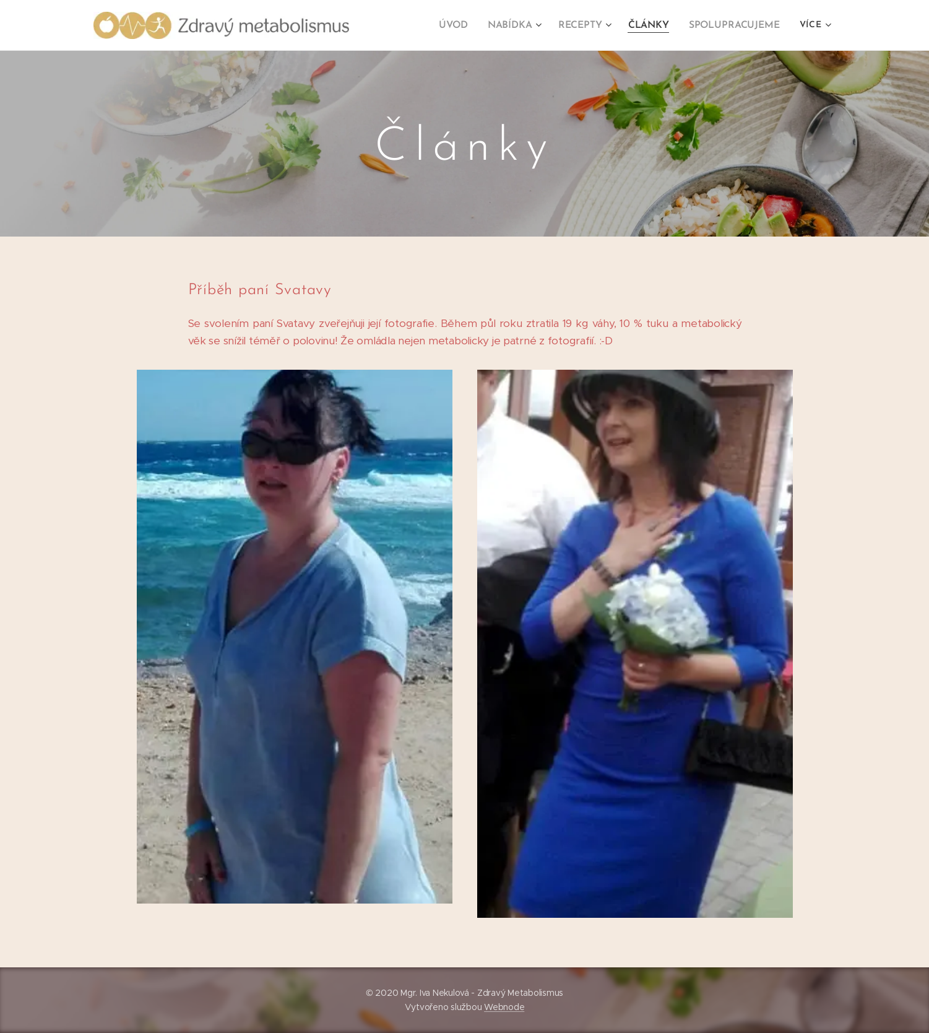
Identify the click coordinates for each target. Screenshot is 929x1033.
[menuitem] (463, 25)
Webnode (504, 1007)
